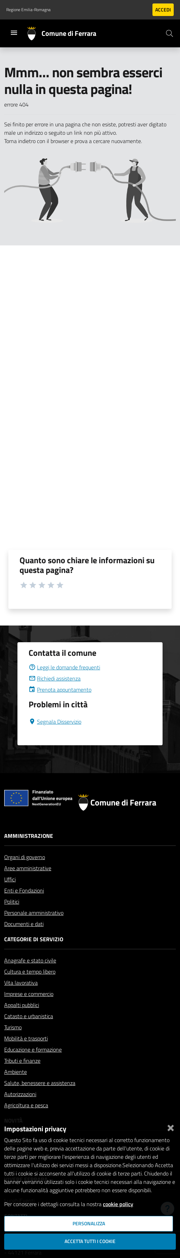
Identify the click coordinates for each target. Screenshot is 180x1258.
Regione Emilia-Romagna (28, 10)
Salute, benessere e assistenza (39, 1083)
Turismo (13, 1027)
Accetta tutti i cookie (90, 1241)
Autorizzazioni (20, 1094)
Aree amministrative (27, 868)
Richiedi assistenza (55, 678)
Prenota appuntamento (60, 689)
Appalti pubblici (21, 1005)
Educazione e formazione (33, 1049)
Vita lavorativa (21, 982)
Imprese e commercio (28, 994)
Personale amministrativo (33, 913)
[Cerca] (169, 33)
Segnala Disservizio (55, 721)
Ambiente (15, 1072)
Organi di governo (24, 857)
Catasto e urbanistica (28, 1016)
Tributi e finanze (22, 1060)
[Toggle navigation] (14, 33)
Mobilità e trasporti (26, 1038)
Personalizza (89, 1223)
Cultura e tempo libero (29, 971)
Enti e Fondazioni (24, 890)
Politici (11, 901)
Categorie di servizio (33, 939)
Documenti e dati (24, 924)
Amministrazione (28, 836)
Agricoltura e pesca (26, 1105)
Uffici (10, 879)
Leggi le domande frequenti (64, 667)
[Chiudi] (170, 1126)
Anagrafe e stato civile (30, 960)
